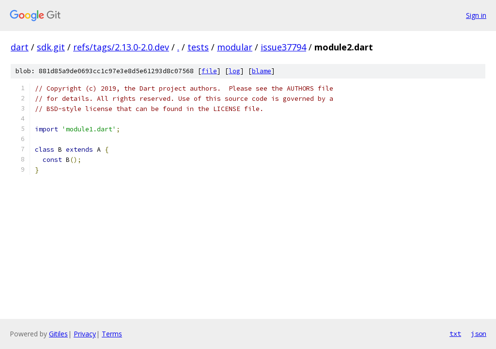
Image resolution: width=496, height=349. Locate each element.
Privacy (85, 333)
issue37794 (283, 47)
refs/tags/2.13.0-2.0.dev (121, 47)
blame (261, 71)
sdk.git (51, 47)
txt (455, 333)
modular (234, 47)
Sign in (476, 15)
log (234, 71)
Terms (112, 333)
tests (198, 47)
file (209, 71)
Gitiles (58, 333)
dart (20, 47)
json (478, 333)
